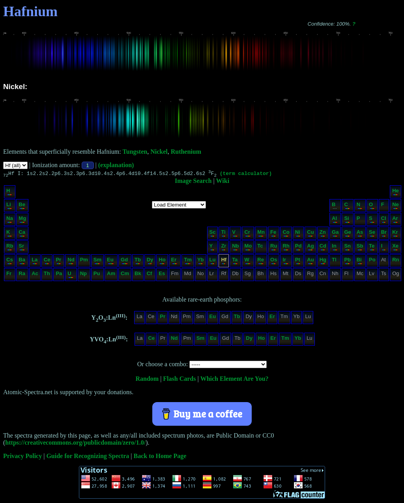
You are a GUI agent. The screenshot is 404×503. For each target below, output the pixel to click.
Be (22, 206)
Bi (360, 261)
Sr (22, 247)
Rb (9, 247)
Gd (124, 261)
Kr (395, 234)
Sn (347, 247)
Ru (273, 247)
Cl (383, 220)
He (395, 192)
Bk (138, 275)
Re (260, 261)
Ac (35, 275)
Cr (247, 234)
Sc (212, 234)
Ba (22, 261)
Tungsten (135, 151)
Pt (298, 261)
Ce (47, 261)
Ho (162, 261)
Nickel (159, 151)
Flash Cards (179, 379)
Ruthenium (186, 151)
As (360, 234)
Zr (223, 247)
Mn (261, 234)
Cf (150, 275)
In (335, 247)
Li (9, 206)
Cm (125, 275)
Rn (395, 261)
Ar (395, 220)
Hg (323, 261)
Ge (347, 234)
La (34, 261)
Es (162, 275)
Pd (298, 247)
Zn (323, 234)
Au (310, 261)
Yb (200, 261)
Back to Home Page (160, 457)
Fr (9, 275)
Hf (223, 261)
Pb (347, 261)
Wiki (223, 182)
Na (9, 220)
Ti (223, 234)
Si (347, 220)
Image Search (193, 182)
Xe (395, 247)
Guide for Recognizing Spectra (87, 457)
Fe (273, 234)
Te (372, 247)
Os (273, 261)
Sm (97, 261)
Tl (335, 261)
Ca (22, 234)
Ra (22, 275)
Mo (248, 247)
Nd (70, 261)
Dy (150, 261)
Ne (395, 206)
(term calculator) (246, 174)
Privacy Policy (22, 457)
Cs (9, 261)
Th (47, 275)
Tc (260, 247)
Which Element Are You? (234, 379)
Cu (310, 234)
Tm (188, 261)
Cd (323, 247)
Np (83, 275)
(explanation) (116, 165)
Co (285, 234)
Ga (335, 234)
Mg (22, 220)
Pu (97, 275)
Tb (138, 261)
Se (372, 234)
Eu (110, 261)
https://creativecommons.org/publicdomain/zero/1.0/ (75, 443)
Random (147, 379)
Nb (235, 247)
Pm (84, 261)
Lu (212, 261)
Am (111, 275)
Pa (59, 275)
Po (372, 261)
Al (335, 220)
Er (174, 261)
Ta (235, 261)
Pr (58, 261)
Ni (298, 234)
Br (384, 234)
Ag (310, 247)
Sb (360, 247)
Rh (285, 247)
